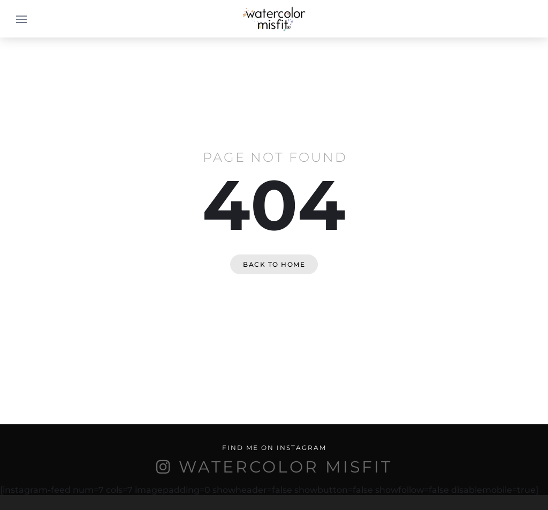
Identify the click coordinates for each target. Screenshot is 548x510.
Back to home (274, 264)
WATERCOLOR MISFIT (285, 467)
